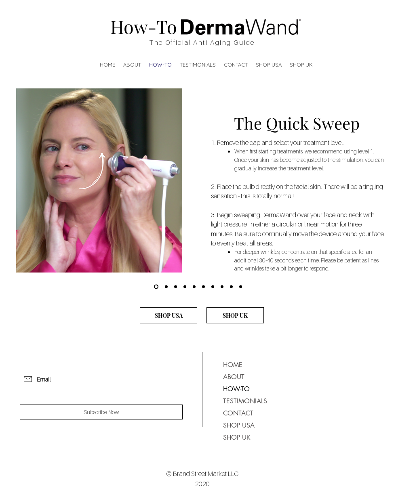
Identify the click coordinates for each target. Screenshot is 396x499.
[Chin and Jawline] (231, 286)
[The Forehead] (175, 286)
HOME (232, 365)
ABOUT (233, 377)
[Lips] (222, 286)
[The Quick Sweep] (156, 287)
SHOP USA (239, 425)
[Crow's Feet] (184, 286)
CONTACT (238, 413)
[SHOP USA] (168, 315)
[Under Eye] (194, 286)
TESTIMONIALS (242, 401)
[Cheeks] (203, 286)
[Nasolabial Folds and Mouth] (212, 286)
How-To (143, 26)
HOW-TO (236, 389)
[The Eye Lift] (166, 286)
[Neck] (240, 286)
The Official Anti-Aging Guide (202, 42)
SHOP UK (237, 437)
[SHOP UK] (235, 315)
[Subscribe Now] (101, 412)
